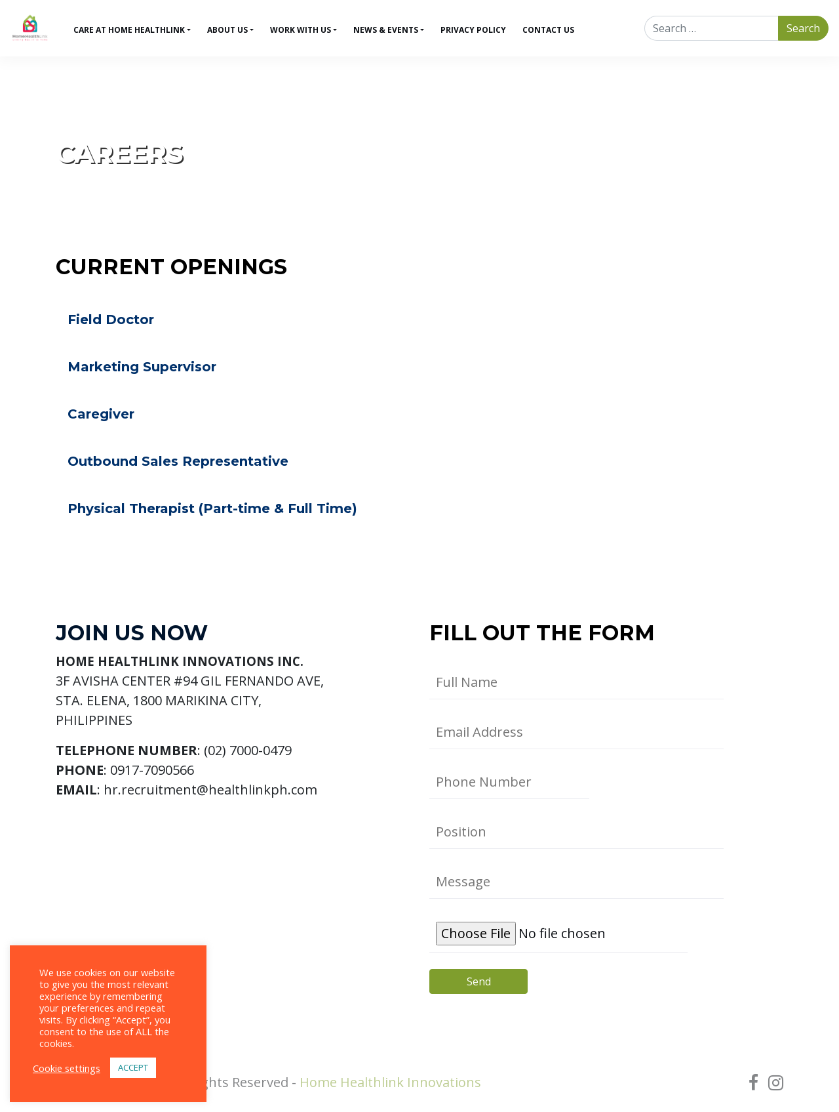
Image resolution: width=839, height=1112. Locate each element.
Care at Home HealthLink (129, 29)
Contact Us (548, 29)
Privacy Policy (473, 29)
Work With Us (300, 29)
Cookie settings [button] (66, 1068)
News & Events (385, 29)
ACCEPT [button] (133, 1067)
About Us (227, 29)
